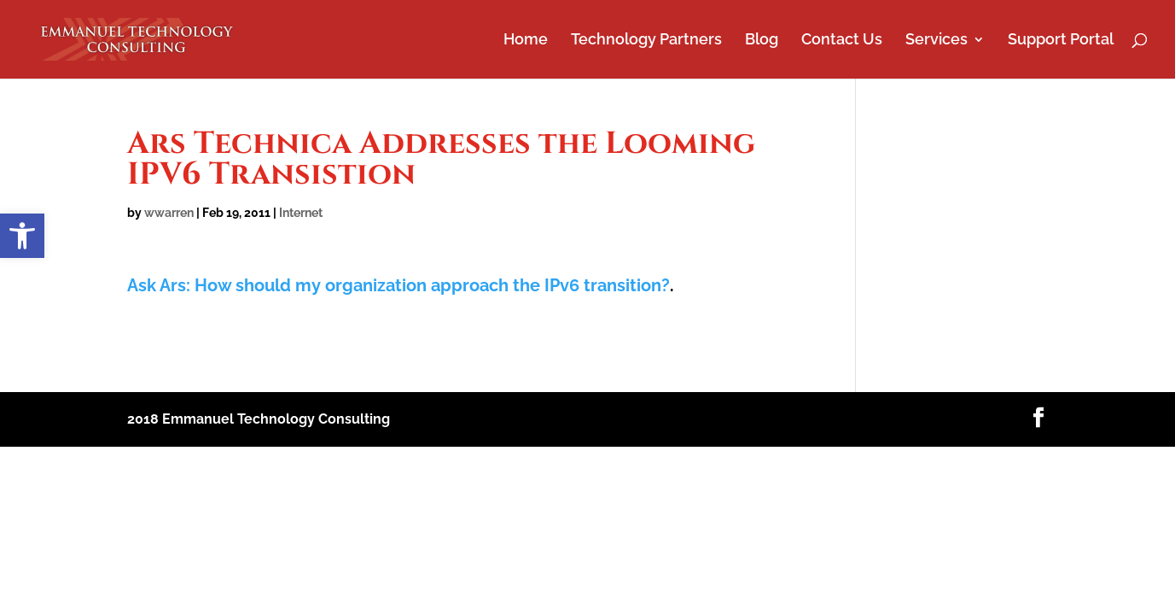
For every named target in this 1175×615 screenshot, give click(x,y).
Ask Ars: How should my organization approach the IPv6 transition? (398, 285)
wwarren (169, 213)
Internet (301, 213)
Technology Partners (646, 40)
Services (936, 40)
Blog (761, 40)
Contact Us (841, 40)
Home (525, 40)
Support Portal (1061, 40)
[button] (22, 236)
